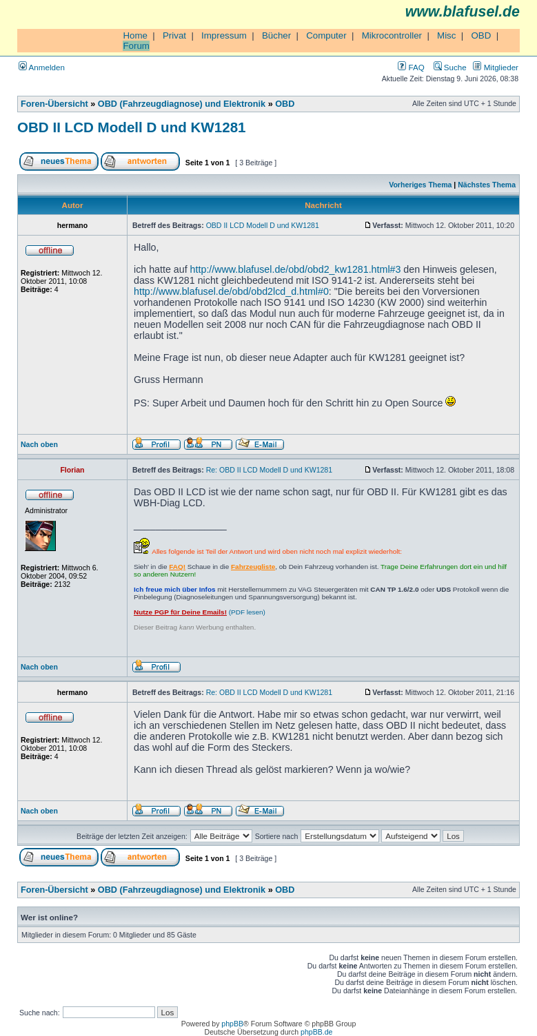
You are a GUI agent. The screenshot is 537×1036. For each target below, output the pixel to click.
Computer (326, 35)
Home (135, 35)
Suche (450, 67)
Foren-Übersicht (54, 104)
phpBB (232, 1023)
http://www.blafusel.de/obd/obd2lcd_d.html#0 (231, 291)
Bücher (276, 35)
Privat (174, 35)
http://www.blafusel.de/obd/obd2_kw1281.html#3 (295, 269)
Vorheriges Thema (420, 184)
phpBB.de (316, 1032)
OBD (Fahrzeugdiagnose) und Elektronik (181, 104)
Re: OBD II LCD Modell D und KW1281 (269, 470)
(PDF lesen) (199, 612)
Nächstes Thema (487, 184)
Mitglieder (495, 67)
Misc (446, 35)
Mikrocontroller (392, 35)
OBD (481, 35)
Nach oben (39, 444)
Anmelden (42, 67)
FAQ (411, 67)
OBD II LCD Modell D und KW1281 (131, 127)
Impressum (224, 35)
